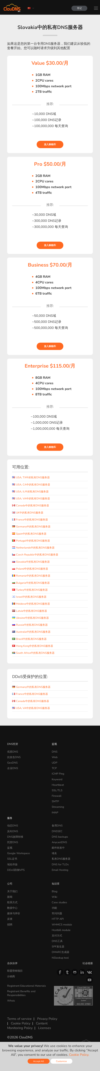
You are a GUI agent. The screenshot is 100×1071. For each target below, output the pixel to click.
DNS (54, 751)
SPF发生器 (58, 946)
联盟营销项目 (15, 971)
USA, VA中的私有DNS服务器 (31, 498)
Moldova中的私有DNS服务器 (31, 604)
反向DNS (12, 831)
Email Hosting (60, 870)
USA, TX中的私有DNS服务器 (31, 477)
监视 (54, 744)
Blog (54, 891)
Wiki (54, 897)
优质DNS (12, 751)
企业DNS (12, 768)
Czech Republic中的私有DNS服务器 (35, 554)
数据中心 (12, 908)
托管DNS (12, 842)
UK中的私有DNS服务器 (27, 512)
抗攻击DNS (14, 757)
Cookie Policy (20, 1023)
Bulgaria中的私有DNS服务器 (31, 583)
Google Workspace (18, 853)
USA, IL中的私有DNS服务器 (30, 491)
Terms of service (19, 1019)
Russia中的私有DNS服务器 (30, 625)
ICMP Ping (58, 773)
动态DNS (12, 825)
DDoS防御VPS (16, 870)
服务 (9, 818)
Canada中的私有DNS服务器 (30, 505)
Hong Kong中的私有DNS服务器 (32, 646)
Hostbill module (61, 930)
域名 (54, 853)
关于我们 (12, 891)
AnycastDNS (59, 842)
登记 (79, 8)
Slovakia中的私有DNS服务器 (31, 562)
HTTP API (58, 919)
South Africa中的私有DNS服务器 (33, 653)
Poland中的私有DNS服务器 (30, 569)
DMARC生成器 (60, 952)
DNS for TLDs (60, 864)
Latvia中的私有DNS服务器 (29, 611)
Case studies (59, 902)
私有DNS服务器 (61, 859)
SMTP (55, 801)
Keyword (57, 779)
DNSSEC (57, 831)
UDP (54, 762)
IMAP (55, 812)
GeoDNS (12, 762)
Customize (61, 1061)
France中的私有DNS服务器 (30, 519)
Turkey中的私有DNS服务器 (30, 590)
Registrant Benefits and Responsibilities (21, 993)
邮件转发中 (58, 848)
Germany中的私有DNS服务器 (31, 526)
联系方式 (12, 902)
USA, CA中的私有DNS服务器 (31, 484)
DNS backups (60, 837)
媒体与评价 (13, 913)
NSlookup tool (60, 958)
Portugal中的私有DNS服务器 (31, 540)
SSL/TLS (57, 790)
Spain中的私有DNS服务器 (29, 534)
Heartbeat (58, 785)
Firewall (56, 796)
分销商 (11, 976)
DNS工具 (57, 941)
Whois (11, 1000)
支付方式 (57, 935)
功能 (54, 908)
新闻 (9, 897)
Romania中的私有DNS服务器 (31, 575)
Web (54, 757)
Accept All (38, 1061)
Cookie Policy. (79, 1054)
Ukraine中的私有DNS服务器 (30, 618)
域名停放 (12, 864)
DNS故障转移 (15, 837)
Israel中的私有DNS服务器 (29, 597)
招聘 (9, 924)
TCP (54, 768)
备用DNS (57, 825)
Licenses (44, 1028)
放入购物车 (50, 144)
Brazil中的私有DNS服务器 (29, 639)
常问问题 (57, 913)
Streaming (58, 807)
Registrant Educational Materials (26, 986)
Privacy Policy (47, 1019)
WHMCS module (62, 924)
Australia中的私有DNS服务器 (31, 632)
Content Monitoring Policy (27, 1025)
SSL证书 (12, 859)
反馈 (9, 919)
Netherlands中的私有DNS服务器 (33, 547)
